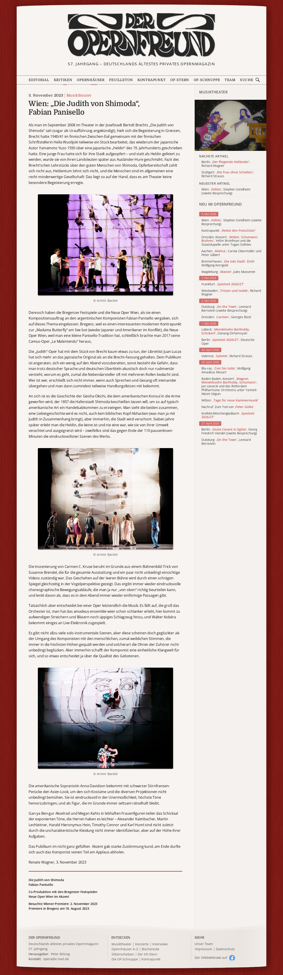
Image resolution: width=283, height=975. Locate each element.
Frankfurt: (222, 284)
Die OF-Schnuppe (125, 959)
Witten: (230, 400)
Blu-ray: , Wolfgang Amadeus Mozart (225, 370)
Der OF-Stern (147, 954)
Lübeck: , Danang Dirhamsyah (225, 331)
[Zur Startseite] (141, 35)
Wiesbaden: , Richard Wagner (231, 293)
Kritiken (63, 80)
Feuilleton (121, 80)
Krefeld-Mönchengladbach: (227, 415)
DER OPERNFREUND (44, 937)
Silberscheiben (123, 954)
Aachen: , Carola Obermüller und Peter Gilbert (231, 253)
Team (230, 80)
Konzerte (142, 944)
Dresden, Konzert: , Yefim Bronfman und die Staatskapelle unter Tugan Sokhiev (229, 241)
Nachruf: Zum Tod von (227, 407)
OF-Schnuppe (207, 80)
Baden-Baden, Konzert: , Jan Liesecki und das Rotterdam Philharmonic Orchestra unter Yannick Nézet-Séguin (229, 386)
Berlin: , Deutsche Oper (227, 342)
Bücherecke (150, 949)
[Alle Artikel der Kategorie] (230, 125)
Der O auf (211, 957)
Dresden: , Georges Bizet (226, 317)
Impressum (203, 949)
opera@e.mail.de (56, 959)
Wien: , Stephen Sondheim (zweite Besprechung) (231, 222)
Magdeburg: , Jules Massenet (228, 272)
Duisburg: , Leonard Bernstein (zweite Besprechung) (226, 309)
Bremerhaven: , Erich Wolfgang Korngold (227, 263)
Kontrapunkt (151, 80)
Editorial (39, 80)
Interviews (160, 944)
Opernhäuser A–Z (125, 949)
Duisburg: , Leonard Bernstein (226, 442)
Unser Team (204, 944)
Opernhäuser (91, 80)
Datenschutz (225, 949)
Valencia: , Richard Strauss (226, 356)
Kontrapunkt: (228, 231)
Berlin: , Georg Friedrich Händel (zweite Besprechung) (229, 431)
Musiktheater (79, 95)
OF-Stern (179, 80)
